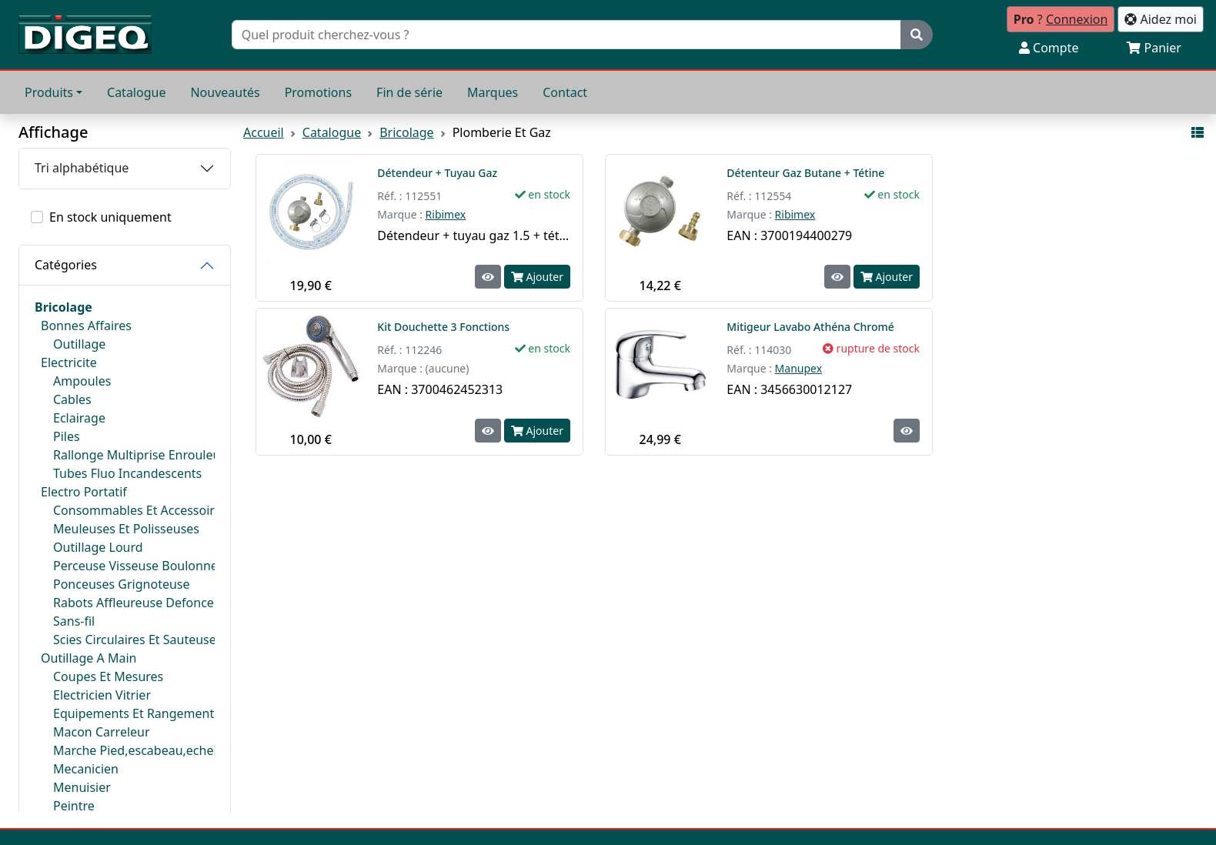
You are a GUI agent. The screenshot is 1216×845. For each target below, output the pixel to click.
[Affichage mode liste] (1197, 132)
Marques (492, 92)
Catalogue (136, 92)
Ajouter (537, 276)
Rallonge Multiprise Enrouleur (134, 454)
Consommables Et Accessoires (134, 510)
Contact (565, 92)
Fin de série (409, 92)
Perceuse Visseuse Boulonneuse (134, 565)
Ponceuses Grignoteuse (121, 584)
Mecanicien (86, 768)
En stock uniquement (110, 217)
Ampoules (82, 380)
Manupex (799, 368)
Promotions (318, 92)
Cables (72, 399)
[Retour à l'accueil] (85, 34)
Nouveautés (224, 92)
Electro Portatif (84, 491)
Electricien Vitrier (102, 694)
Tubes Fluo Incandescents (127, 473)
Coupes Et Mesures (108, 676)
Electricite (69, 362)
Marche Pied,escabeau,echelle (134, 750)
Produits (49, 92)
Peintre (74, 805)
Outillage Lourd (98, 547)
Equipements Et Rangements (134, 713)
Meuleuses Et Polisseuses (126, 528)
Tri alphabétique (82, 167)
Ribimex (446, 214)
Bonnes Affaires (86, 325)
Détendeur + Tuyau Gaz (437, 172)
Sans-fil (74, 621)
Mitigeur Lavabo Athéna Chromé (810, 326)
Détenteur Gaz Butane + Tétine (805, 172)
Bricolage (63, 307)
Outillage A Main (88, 658)
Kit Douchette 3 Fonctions (444, 326)
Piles (66, 436)
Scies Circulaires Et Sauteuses (134, 639)
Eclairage (79, 417)
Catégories (66, 264)
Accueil (263, 132)
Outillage (79, 344)
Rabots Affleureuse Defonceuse (134, 602)
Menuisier (82, 787)
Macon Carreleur (101, 731)
